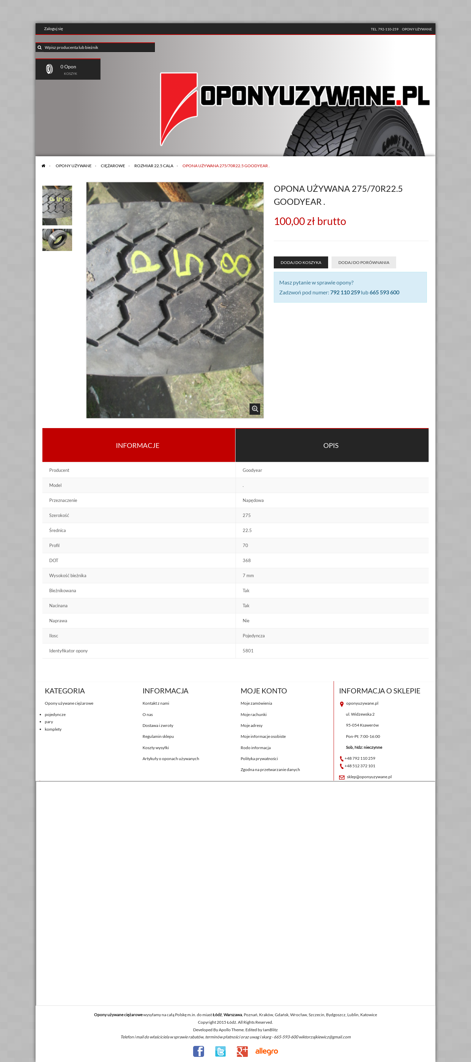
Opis (331, 445)
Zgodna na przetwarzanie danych (270, 769)
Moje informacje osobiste (263, 736)
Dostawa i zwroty (158, 725)
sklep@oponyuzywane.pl (369, 776)
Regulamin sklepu (158, 736)
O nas (148, 714)
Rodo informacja (256, 747)
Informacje (138, 445)
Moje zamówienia (256, 703)
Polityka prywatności (259, 758)
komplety (53, 729)
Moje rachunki (254, 714)
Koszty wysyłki (156, 747)
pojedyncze (55, 714)
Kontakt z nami (156, 703)
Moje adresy (252, 725)
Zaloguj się (53, 28)
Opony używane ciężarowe (69, 703)
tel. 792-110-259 (385, 29)
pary (49, 721)
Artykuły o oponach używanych (171, 758)
